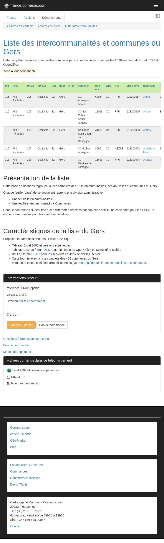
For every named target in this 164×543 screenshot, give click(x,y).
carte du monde (20, 434)
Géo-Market (18, 440)
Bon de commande (52, 325)
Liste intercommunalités (80, 26)
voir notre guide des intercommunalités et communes (109, 263)
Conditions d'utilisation (25, 478)
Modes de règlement (17, 352)
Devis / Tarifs (19, 484)
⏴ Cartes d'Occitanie (20, 26)
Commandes (18, 471)
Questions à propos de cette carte (26, 338)
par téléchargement (31, 301)
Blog (13, 447)
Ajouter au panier (21, 325)
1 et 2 (23, 294)
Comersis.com (20, 427)
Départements (51, 17)
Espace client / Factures (26, 465)
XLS (47, 249)
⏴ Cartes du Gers (49, 26)
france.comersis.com (24, 6)
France (11, 17)
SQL (35, 254)
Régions (29, 17)
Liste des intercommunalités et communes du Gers (81, 47)
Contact (15, 526)
